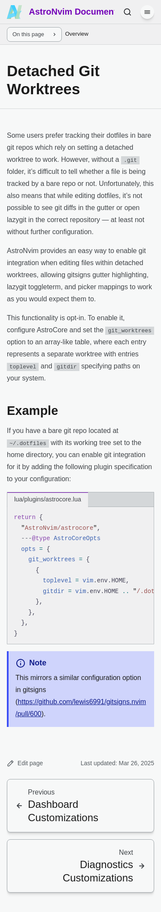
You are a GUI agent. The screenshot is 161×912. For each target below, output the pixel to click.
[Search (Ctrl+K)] (127, 12)
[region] (80, 575)
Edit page (25, 763)
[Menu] (147, 12)
